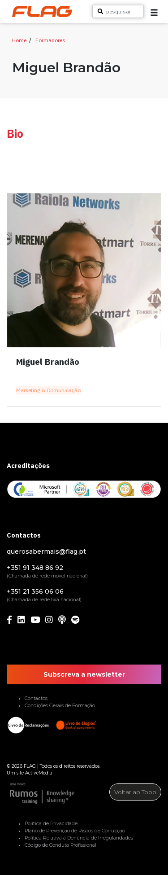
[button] (154, 12)
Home (19, 40)
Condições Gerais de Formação (60, 706)
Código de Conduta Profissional (60, 845)
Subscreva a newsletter (84, 674)
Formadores (50, 40)
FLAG (30, 766)
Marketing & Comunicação (48, 390)
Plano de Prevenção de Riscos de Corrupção (75, 831)
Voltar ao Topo (135, 792)
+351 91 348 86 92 (35, 568)
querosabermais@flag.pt (46, 551)
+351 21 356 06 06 (35, 591)
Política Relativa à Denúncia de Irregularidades (79, 838)
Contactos (36, 698)
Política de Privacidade (51, 824)
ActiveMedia (38, 773)
